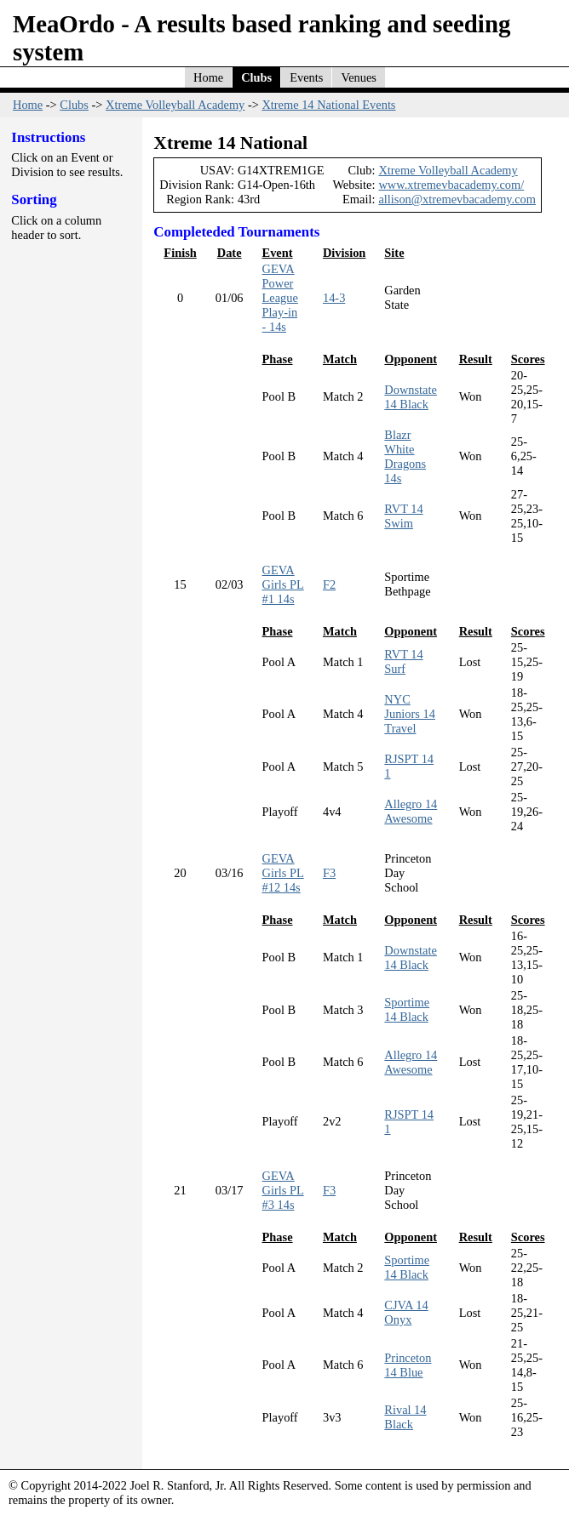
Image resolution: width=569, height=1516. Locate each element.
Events (306, 77)
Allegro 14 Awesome (410, 811)
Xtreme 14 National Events (328, 104)
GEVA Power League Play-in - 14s (280, 297)
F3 (329, 873)
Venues (358, 77)
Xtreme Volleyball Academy (175, 104)
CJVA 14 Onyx (406, 1312)
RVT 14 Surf (403, 661)
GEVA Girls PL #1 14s (283, 584)
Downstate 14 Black (410, 397)
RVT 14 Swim (403, 516)
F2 (329, 584)
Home (208, 77)
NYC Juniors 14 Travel (409, 713)
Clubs (256, 77)
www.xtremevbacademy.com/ (451, 184)
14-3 (334, 298)
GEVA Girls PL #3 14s (283, 1190)
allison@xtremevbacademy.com (457, 199)
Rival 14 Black (405, 1417)
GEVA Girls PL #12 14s (283, 873)
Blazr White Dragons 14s (405, 456)
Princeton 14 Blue (407, 1365)
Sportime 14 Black (406, 1009)
